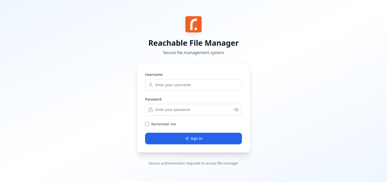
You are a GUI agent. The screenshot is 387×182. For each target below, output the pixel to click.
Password (153, 99)
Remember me (163, 124)
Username (154, 74)
